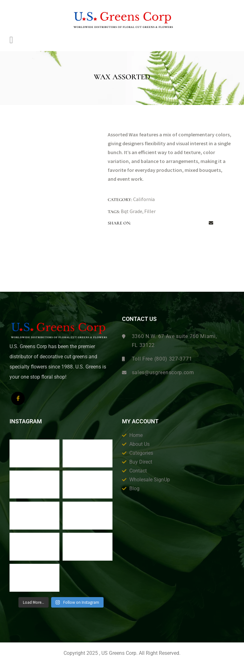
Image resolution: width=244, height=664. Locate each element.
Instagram (26, 421)
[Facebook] (18, 398)
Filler (150, 211)
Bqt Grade (131, 211)
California (144, 199)
